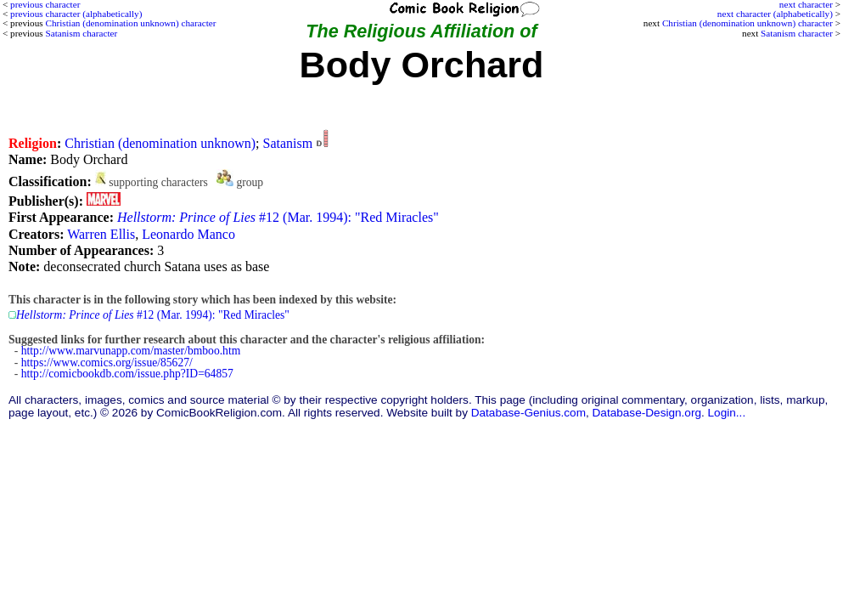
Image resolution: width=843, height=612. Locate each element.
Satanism (288, 143)
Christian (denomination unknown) (160, 143)
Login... (727, 412)
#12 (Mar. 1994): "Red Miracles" (278, 217)
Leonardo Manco (188, 234)
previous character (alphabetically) (76, 13)
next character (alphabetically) (775, 13)
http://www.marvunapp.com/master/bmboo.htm (131, 350)
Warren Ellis (101, 234)
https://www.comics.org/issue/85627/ (107, 362)
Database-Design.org (647, 412)
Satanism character (797, 33)
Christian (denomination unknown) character (747, 23)
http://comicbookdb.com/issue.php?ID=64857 (127, 373)
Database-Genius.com (528, 412)
